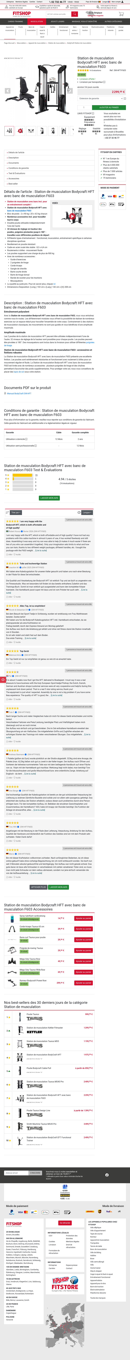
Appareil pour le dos (98, 1283)
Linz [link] (30, 1282)
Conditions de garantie (19, 170)
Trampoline (94, 1243)
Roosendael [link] (19, 1294)
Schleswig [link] (36, 1260)
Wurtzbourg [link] (28, 1263)
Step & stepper (96, 1271)
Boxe (92, 1259)
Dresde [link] (17, 1247)
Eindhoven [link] (10, 1294)
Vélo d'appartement (98, 1231)
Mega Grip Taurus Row (30, 961)
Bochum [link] (9, 1244)
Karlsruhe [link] (26, 1252)
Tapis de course (96, 1234)
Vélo (92, 1265)
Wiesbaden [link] (18, 1263)
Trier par (15, 514)
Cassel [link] (33, 1252)
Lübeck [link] (29, 1255)
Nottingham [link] (11, 1275)
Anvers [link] (9, 1235)
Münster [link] (25, 1258)
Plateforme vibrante (98, 1293)
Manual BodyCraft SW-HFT (17, 395)
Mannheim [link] (10, 1258)
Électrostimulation (97, 1290)
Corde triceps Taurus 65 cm (32, 928)
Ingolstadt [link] (18, 1252)
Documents (14, 164)
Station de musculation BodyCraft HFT (44, 1056)
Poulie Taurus (33, 1016)
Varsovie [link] (9, 1320)
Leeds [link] (16, 1270)
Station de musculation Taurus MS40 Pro (45, 1083)
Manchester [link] (35, 1272)
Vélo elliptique (95, 1228)
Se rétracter (65, 1223)
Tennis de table (96, 1246)
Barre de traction (96, 1287)
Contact (39, 2)
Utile (9, 556)
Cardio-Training (15, 23)
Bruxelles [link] (15, 1235)
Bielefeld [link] (36, 1241)
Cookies (52, 1242)
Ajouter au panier (109, 109)
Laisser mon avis (49, 500)
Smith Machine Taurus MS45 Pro (41, 1126)
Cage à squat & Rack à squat (101, 1274)
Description (14, 159)
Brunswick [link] (29, 1244)
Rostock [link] (19, 1260)
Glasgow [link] (18, 1272)
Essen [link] (8, 1249)
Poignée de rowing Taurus (31, 950)
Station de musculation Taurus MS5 (43, 1043)
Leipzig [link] (23, 1255)
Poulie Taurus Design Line (38, 1112)
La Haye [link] (29, 1291)
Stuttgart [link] (9, 1263)
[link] (103, 198)
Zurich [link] (26, 1300)
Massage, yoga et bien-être (84, 23)
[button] (9, 133)
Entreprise (10, 2)
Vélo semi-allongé (97, 1262)
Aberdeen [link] (10, 1270)
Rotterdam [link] (29, 1294)
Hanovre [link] (9, 1252)
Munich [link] (18, 1258)
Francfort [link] (15, 1249)
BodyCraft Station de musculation (79, 45)
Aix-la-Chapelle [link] (12, 1241)
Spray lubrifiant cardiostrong (32, 918)
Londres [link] (26, 1272)
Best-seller (13, 185)
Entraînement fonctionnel (100, 1277)
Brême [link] (36, 1244)
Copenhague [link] (11, 1313)
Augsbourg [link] (22, 1241)
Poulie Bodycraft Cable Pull (39, 1070)
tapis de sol (19, 373)
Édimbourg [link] (10, 1272)
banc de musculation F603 (19, 212)
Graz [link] (8, 1282)
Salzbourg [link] (36, 1282)
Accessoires (14, 180)
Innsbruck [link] (15, 1282)
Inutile (17, 556)
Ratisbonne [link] (10, 1260)
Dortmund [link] (10, 1247)
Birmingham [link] (24, 1270)
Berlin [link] (30, 1241)
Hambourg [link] (31, 1249)
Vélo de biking (95, 1252)
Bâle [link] (8, 1300)
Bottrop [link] (21, 1244)
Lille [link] (7, 1307)
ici (54, 286)
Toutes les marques (97, 1298)
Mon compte (117, 2)
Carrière (32, 2)
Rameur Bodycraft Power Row (33, 982)
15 (36, 477)
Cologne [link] (16, 1255)
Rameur (93, 1237)
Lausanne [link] (19, 1300)
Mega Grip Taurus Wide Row (32, 971)
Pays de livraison (93, 2)
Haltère (93, 1255)
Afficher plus (38, 889)
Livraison (52, 1245)
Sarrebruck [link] (27, 1260)
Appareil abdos (96, 1280)
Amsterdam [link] (10, 1291)
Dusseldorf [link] (25, 1247)
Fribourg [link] (23, 1249)
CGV (50, 1236)
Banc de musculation (98, 1249)
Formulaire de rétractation (54, 1252)
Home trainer (95, 1268)
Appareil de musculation (37, 45)
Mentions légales (21, 2)
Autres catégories (113, 23)
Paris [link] (12, 1307)
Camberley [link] (34, 1270)
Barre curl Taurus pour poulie (32, 939)
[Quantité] (84, 109)
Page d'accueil (9, 45)
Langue (106, 2)
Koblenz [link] (9, 1255)
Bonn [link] (15, 1244)
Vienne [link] (8, 1284)
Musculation (37, 23)
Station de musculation (56, 45)
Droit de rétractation (70, 1246)
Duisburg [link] (33, 1247)
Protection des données (71, 1237)
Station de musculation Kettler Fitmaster (45, 1029)
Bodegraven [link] (21, 1291)
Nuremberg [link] (33, 1258)
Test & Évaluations (17, 175)
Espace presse (71, 1265)
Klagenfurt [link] (23, 1282)
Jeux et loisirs (57, 23)
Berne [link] (12, 1300)
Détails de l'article (16, 154)
